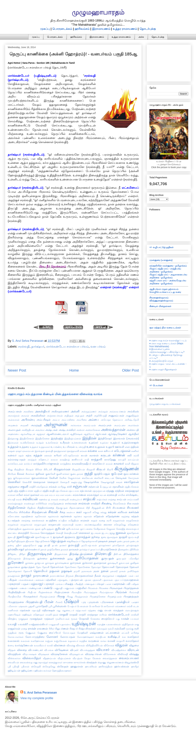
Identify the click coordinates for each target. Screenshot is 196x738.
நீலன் (98, 575)
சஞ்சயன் (80, 486)
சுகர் (79, 512)
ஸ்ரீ (9, 666)
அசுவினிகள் (38, 415)
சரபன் (103, 495)
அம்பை (93, 419)
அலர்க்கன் (133, 425)
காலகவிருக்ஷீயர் (81, 463)
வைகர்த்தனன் (110, 658)
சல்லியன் (30, 499)
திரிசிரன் (134, 549)
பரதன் (25, 583)
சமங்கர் (11, 495)
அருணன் (13, 425)
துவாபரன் (124, 563)
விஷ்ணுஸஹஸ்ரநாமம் (161, 300)
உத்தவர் (34, 447)
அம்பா (56, 419)
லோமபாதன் (67, 636)
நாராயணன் (41, 575)
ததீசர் (18, 545)
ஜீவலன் (30, 541)
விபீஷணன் (62, 649)
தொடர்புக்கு (148, 28)
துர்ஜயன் (39, 563)
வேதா (87, 658)
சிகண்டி (106, 503)
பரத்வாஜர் (36, 584)
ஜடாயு (105, 533)
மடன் (136, 606)
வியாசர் (103, 650)
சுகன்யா (71, 512)
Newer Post (17, 370)
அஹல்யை (13, 434)
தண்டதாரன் (123, 541)
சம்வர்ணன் (79, 494)
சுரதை (102, 520)
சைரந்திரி (23, 532)
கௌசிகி (26, 482)
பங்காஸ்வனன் (25, 580)
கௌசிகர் (14, 482)
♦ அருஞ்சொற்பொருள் (161, 361)
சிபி (108, 507)
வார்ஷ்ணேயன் (24, 645)
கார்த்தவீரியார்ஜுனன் (46, 463)
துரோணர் (16, 563)
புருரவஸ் (93, 602)
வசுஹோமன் (37, 641)
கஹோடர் (44, 459)
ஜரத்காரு (70, 537)
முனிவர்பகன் (62, 618)
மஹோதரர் (38, 614)
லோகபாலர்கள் (16, 637)
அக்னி (75, 411)
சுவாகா (108, 524)
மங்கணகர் (120, 606)
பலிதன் (135, 584)
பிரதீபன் (32, 592)
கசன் (100, 451)
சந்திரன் (119, 490)
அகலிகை (28, 411)
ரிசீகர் (51, 628)
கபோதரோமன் (71, 455)
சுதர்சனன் (66, 516)
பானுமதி (57, 588)
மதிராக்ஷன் (48, 610)
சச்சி (69, 486)
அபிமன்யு (28, 419)
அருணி (24, 425)
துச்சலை (42, 558)
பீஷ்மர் (71, 601)
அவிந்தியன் (28, 430)
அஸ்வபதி (132, 429)
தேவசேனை (83, 567)
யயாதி (12, 624)
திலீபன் (117, 554)
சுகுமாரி (87, 512)
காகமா (54, 459)
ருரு (21, 632)
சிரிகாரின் (13, 512)
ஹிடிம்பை (27, 670)
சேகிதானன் (100, 529)
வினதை (22, 649)
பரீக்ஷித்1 (78, 584)
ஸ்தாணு (102, 662)
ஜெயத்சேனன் (42, 541)
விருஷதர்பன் (76, 654)
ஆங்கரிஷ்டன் (27, 434)
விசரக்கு (71, 645)
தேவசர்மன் (57, 566)
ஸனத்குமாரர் (55, 662)
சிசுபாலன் (133, 503)
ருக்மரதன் (102, 628)
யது (118, 618)
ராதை (24, 628)
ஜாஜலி (123, 537)
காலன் (109, 463)
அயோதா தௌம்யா (112, 419)
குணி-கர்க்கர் (62, 474)
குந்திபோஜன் (102, 473)
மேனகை (95, 618)
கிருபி (110, 469)
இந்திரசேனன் (27, 438)
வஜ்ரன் (49, 641)
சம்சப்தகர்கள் (31, 494)
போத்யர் (71, 606)
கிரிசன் (38, 469)
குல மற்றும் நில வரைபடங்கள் (165, 327)
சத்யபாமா (74, 491)
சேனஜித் (120, 529)
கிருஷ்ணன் (126, 468)
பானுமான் (68, 588)
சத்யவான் (86, 490)
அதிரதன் (68, 415)
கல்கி (136, 455)
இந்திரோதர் (105, 438)
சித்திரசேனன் (16, 507)
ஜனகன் (121, 533)
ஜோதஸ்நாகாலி (89, 541)
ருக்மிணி (119, 628)
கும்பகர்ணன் (131, 473)
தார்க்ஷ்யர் (37, 346)
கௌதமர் (52, 482)
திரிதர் (22, 554)
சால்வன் (84, 503)
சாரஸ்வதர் (29, 503)
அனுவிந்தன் (132, 415)
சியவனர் (133, 507)
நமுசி (77, 571)
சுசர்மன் (134, 512)
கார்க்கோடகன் (15, 463)
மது (58, 610)
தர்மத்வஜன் (132, 545)
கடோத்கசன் (122, 451)
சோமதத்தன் (48, 532)
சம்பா (52, 495)
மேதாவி (84, 618)
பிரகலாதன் (116, 588)
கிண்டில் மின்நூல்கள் (160, 306)
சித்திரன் (31, 508)
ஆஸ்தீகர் (133, 433)
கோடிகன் (121, 477)
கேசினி (53, 477)
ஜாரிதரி (12, 541)
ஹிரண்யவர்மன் (42, 670)
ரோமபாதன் (69, 632)
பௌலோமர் (107, 606)
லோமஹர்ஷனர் (85, 637)
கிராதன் (30, 469)
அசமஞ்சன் (14, 415)
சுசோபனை (13, 516)
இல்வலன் (13, 442)
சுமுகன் (84, 520)
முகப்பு (45, 28)
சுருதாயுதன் (40, 524)
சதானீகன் (118, 486)
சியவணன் (118, 507)
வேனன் (96, 658)
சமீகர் (19, 494)
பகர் (137, 576)
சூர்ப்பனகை (86, 529)
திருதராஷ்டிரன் (39, 554)
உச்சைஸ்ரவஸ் (79, 442)
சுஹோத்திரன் (15, 529)
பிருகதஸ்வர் (30, 596)
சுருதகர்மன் (119, 520)
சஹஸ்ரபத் (44, 499)
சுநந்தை (125, 516)
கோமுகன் (133, 478)
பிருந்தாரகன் (81, 596)
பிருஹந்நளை (16, 602)
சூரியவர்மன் (72, 529)
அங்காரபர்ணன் (117, 411)
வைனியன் (13, 662)
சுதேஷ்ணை (113, 516)
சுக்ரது (103, 512)
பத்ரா (116, 580)
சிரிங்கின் (24, 512)
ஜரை (103, 537)
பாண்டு (47, 588)
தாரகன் (64, 549)
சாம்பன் (121, 499)
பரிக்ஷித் (68, 583)
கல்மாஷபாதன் (17, 459)
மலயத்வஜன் (132, 610)
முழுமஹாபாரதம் (98, 12)
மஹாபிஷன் (14, 614)
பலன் (108, 584)
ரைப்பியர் (55, 632)
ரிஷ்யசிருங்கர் (87, 628)
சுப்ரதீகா (62, 520)
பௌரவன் (82, 606)
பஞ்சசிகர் (50, 579)
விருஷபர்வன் (93, 654)
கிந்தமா (135, 463)
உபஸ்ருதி (81, 447)
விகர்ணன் (60, 645)
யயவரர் (134, 618)
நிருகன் (70, 576)
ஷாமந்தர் (43, 662)
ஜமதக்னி (58, 537)
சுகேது (96, 512)
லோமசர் (52, 636)
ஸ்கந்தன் (91, 662)
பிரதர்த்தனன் (131, 588)
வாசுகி (111, 640)
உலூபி (110, 446)
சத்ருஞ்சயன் (99, 491)
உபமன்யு (56, 446)
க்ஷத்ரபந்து (76, 482)
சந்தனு (110, 490)
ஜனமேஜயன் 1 (43, 537)
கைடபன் (109, 478)
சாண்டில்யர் (76, 499)
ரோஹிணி (82, 632)
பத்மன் (87, 580)
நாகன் (122, 571)
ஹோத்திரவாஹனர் (61, 670)
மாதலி (63, 614)
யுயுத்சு (101, 624)
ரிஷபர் (74, 628)
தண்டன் (134, 541)
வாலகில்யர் (40, 645)
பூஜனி (31, 606)
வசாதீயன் (101, 637)
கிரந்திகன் (19, 469)
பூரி (50, 606)
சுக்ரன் (112, 512)
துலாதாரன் (100, 562)
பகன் (130, 576)
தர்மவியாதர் (16, 549)
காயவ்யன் (133, 459)
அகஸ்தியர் (42, 411)
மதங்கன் (25, 610)
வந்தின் (83, 641)
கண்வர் (12, 455)
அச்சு (141, 37)
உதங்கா (104, 442)
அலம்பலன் (90, 425)
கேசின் (63, 478)
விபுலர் (74, 649)
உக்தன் (40, 442)
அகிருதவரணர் (60, 411)
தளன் (43, 549)
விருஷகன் (43, 654)
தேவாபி (27, 571)
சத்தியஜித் (13, 491)
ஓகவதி (49, 451)
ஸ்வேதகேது (48, 666)
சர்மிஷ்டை (132, 494)
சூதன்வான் (28, 529)
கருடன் (106, 455)
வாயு (11, 645)
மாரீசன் (103, 614)
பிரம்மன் (121, 592)
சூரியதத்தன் (47, 529)
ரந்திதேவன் (128, 624)
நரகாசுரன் (87, 571)
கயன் (84, 455)
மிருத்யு (12, 618)
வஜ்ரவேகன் (60, 641)
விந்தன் (12, 650)
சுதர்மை (78, 516)
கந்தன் (37, 455)
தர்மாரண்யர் (32, 549)
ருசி (136, 628)
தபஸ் (55, 545)
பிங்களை (104, 588)
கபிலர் (57, 455)
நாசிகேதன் (133, 571)
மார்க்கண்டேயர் (118, 614)
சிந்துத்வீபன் (98, 508)
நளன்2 (114, 571)
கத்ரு (28, 455)
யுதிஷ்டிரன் (84, 623)
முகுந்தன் (23, 618)
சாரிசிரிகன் (41, 503)
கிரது (10, 469)
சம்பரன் (44, 495)
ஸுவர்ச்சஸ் (80, 662)
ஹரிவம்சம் (82, 28)
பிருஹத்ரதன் (131, 596)
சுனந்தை (25, 520)
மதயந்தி (36, 610)
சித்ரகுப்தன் (62, 508)
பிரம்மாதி (134, 592)
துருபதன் (107, 558)
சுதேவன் (99, 516)
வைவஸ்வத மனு (29, 662)
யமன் (125, 618)
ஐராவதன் (40, 451)
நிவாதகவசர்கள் (84, 575)
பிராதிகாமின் (14, 596)
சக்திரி (32, 486)
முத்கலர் (49, 618)
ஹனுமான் (76, 666)
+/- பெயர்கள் (156, 385)
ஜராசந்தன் (83, 537)
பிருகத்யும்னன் (47, 596)
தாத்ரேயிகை (53, 549)
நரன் (96, 571)
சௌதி (59, 533)
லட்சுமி (125, 632)
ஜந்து (112, 533)
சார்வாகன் (71, 503)
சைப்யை (12, 533)
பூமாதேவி (41, 606)
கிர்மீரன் (12, 474)
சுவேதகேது (120, 524)
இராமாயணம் (101, 28)
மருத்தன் (118, 610)
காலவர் (119, 463)
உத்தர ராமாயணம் (125, 28)
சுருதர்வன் (13, 524)
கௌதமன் (39, 482)
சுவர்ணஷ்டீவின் (93, 524)
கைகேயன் (87, 478)
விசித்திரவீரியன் (94, 645)
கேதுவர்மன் (74, 478)
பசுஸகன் (39, 580)
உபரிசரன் (69, 446)
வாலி (50, 645)
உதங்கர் (93, 442)
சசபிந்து (62, 486)
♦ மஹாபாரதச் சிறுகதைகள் (163, 369)
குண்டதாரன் (76, 474)
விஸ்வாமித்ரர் (31, 658)
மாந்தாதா (92, 614)
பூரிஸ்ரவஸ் (59, 606)
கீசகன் (20, 473)
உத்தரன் (13, 446)
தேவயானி (108, 566)
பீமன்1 (58, 602)
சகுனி (24, 486)
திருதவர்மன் (61, 554)
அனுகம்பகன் (116, 415)
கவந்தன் (32, 459)
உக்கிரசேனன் (27, 442)
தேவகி (45, 567)
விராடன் (133, 650)
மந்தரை (92, 610)
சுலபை (79, 524)
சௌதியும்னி (71, 533)
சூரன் (38, 529)
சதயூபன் (107, 486)
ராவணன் (42, 628)
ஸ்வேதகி (36, 666)
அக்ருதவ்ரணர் (88, 411)
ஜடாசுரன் (96, 533)
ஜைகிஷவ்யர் (74, 541)
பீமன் (48, 602)
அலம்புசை (120, 425)
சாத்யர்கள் (102, 499)
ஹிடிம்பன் (14, 670)
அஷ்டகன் (51, 429)
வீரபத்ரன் (78, 658)
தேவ (38, 567)
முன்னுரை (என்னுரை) (160, 260)
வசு (124, 637)
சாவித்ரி (95, 503)
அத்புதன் (79, 415)
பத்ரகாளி (96, 580)
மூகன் (74, 618)
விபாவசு (48, 650)
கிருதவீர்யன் (78, 469)
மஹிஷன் (27, 614)
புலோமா (12, 606)
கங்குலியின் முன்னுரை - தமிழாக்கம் (168, 265)
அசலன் (25, 415)
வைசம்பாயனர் (129, 658)
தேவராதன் (122, 566)
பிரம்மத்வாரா (106, 592)
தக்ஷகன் (103, 541)
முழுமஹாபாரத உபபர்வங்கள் (165, 404)
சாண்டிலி (64, 499)
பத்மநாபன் (76, 579)
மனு (100, 610)
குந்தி (88, 473)
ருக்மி (111, 628)
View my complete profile (36, 698)
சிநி (88, 508)
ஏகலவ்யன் (28, 451)
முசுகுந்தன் (36, 618)
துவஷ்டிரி (113, 563)
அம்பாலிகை (68, 419)
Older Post (130, 370)
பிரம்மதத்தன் (90, 592)
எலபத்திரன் (132, 446)
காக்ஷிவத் (65, 459)
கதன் (21, 455)
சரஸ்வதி (24, 346)
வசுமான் (25, 641)
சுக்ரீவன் (122, 512)
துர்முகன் (75, 562)
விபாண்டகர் (35, 649)
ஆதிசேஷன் (76, 434)
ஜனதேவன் (133, 533)
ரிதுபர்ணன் (62, 628)
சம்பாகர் (60, 495)
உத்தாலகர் (44, 447)
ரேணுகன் (30, 632)
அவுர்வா (39, 430)
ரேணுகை (42, 632)
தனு (40, 545)
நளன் (104, 571)
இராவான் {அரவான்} (126, 438)
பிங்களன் (93, 588)
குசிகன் (40, 473)
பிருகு (61, 596)
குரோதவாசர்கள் (21, 478)
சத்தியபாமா (26, 490)
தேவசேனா (70, 567)
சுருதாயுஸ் (54, 524)
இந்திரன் (89, 438)
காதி (86, 459)
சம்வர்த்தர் (93, 494)
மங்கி (129, 606)
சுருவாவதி (67, 524)
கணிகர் (135, 451)
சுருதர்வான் (26, 524)
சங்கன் (53, 486)
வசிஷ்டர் (114, 636)
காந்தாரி (96, 459)
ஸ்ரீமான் (25, 666)
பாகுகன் (13, 588)
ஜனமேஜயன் (25, 537)
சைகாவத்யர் (132, 529)
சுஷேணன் (133, 524)
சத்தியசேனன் (132, 486)
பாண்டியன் (34, 588)
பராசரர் (49, 584)
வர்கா (103, 641)
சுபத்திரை (51, 520)
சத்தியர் (38, 491)
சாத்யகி (89, 499)
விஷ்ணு (134, 654)
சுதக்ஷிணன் (27, 516)
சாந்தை (112, 499)
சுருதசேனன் (132, 520)
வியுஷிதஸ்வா (118, 650)
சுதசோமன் (40, 516)
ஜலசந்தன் (112, 537)
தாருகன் (74, 549)
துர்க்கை (29, 563)
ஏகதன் (11, 451)
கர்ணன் (119, 455)
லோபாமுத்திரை (34, 636)
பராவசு (59, 584)
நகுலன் (54, 571)
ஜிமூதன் (20, 541)
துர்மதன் (49, 563)
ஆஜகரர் (40, 434)
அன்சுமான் (13, 419)
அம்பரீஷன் (44, 419)
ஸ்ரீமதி (16, 666)
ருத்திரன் (12, 632)
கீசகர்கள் (30, 474)
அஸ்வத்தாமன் (113, 430)
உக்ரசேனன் (52, 442)
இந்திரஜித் (57, 438)
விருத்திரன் (14, 654)
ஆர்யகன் (101, 433)
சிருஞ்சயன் (39, 512)
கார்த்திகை (65, 463)
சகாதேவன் (131, 482)
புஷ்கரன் (22, 606)
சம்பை (68, 495)
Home (74, 370)
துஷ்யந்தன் (28, 566)
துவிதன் (134, 563)
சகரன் (119, 482)
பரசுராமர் (14, 584)
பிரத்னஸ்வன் (45, 592)
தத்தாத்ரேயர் (29, 545)
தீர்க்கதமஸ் (29, 558)
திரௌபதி (103, 554)
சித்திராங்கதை (45, 507)
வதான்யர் (73, 641)
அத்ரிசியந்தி (100, 415)
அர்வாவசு (75, 425)
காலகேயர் (98, 463)
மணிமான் (13, 610)
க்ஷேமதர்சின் (91, 482)
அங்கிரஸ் (133, 411)
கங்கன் (83, 451)
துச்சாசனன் (57, 558)
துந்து (70, 558)
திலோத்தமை (131, 553)
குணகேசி (50, 474)
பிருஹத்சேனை (98, 596)
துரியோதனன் (87, 558)
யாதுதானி (54, 624)
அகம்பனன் (15, 411)
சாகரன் (54, 499)
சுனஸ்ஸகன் (38, 520)
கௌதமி (64, 482)
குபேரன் (116, 473)
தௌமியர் (40, 571)
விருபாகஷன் (30, 654)
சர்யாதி (11, 499)
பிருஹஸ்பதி (34, 602)
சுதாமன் (88, 516)
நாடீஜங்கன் (14, 576)
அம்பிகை (81, 419)
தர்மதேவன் (118, 545)
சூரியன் (60, 528)
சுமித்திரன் (73, 520)
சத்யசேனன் (62, 491)
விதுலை (134, 645)
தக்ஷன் (112, 541)
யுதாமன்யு (65, 624)
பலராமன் (118, 584)
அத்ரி (89, 415)
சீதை (62, 512)
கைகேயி (98, 478)
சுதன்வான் (53, 516)
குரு (10, 478)
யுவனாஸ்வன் (113, 624)
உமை (90, 446)
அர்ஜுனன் (55, 424)
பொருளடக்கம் (62, 28)
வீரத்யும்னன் (64, 658)
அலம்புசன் (105, 425)
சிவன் (53, 512)
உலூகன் (100, 446)
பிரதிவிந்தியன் (16, 592)
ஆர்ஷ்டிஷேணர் (117, 433)
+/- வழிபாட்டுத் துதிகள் (161, 247)
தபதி (47, 545)
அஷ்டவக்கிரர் (67, 429)
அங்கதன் (103, 411)
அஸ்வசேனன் (92, 430)
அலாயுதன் (14, 429)
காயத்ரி (122, 459)
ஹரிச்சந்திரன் (105, 666)
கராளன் (94, 455)
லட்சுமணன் (113, 632)
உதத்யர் (115, 442)
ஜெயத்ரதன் (58, 541)
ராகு (137, 624)
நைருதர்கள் (108, 576)
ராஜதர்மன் (14, 628)
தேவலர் (134, 566)
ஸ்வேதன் (63, 666)
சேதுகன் (110, 529)
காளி (127, 463)
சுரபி (109, 520)
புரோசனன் (107, 602)
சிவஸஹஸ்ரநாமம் (158, 297)
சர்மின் (121, 495)
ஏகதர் (19, 451)
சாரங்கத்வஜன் (15, 503)
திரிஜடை (12, 554)
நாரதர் (26, 575)
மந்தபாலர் (81, 610)
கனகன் (48, 455)
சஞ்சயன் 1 (95, 486)
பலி (128, 583)
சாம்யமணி (133, 499)
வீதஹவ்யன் (49, 658)
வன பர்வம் (98, 346)
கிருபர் (100, 469)
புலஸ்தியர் (122, 602)
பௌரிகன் (94, 606)
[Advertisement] (168, 62)
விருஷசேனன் (59, 654)
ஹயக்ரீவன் (91, 666)
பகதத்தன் (121, 575)
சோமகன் (35, 533)
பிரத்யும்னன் (61, 592)
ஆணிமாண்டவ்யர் (57, 433)
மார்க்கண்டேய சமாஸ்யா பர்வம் (67, 346)
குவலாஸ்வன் (39, 477)
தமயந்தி (73, 545)
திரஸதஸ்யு (123, 549)
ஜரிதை (95, 537)
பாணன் (23, 588)
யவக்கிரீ (23, 624)
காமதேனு (110, 459)
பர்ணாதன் (89, 584)
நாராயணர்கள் (57, 576)
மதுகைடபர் (68, 610)
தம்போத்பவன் (89, 545)
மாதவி (73, 614)
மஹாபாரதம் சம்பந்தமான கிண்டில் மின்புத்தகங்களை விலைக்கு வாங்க (55, 394)
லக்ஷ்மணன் (97, 632)
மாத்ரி (82, 614)
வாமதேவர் (132, 640)
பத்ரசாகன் (107, 580)
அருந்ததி (36, 425)
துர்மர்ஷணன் (62, 563)
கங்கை (92, 451)
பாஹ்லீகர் (81, 588)
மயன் (107, 610)
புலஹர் (135, 602)
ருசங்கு (129, 628)
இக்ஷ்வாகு (13, 438)
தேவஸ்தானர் (15, 571)
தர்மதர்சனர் (105, 545)
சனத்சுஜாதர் (132, 490)
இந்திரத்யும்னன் (72, 438)
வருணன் (93, 640)
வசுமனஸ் (13, 640)
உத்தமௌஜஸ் (130, 442)
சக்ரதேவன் (42, 486)
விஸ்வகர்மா (14, 658)
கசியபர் (108, 450)
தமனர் (63, 545)
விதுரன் (121, 645)
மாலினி (135, 614)
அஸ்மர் (80, 430)
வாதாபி (120, 641)
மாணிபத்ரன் (51, 614)
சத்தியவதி (48, 490)
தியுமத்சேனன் (108, 549)
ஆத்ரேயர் (89, 434)
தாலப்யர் (95, 549)
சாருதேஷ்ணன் (56, 503)
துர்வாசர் (87, 562)
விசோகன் (109, 645)
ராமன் (32, 628)
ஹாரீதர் (135, 666)
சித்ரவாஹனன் (76, 508)
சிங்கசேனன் (119, 503)
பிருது (70, 596)
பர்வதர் (100, 583)
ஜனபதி (11, 537)
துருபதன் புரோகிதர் (128, 558)
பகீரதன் (12, 579)
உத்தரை (24, 446)
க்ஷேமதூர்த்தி (107, 482)
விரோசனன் (109, 654)
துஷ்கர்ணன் (14, 567)
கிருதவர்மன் (62, 469)
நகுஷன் (66, 571)
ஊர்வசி (119, 446)
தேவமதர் (96, 567)
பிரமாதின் (76, 592)
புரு (84, 602)
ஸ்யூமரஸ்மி (132, 662)
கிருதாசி (90, 469)
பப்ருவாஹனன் (129, 579)
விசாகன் (80, 645)
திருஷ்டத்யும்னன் (81, 554)
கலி (129, 455)
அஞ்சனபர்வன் (55, 415)
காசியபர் (77, 459)
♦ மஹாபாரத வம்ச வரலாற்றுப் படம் (168, 340)
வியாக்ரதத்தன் (87, 650)
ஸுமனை (68, 662)
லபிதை (135, 632)
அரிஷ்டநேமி (132, 419)
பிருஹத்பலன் (114, 596)
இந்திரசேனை (42, 438)
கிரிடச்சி (48, 469)
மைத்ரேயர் (107, 618)
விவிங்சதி (122, 654)
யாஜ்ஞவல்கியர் (38, 624)
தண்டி (11, 545)
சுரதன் (94, 520)
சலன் (19, 499)
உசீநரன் (65, 442)
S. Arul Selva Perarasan (40, 692)
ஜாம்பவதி (133, 537)
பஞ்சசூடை (63, 580)
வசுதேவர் (133, 636)
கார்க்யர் (28, 463)
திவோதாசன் (14, 558)
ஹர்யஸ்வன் (121, 666)
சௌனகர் (84, 532)
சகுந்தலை (13, 486)
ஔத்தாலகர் (60, 451)
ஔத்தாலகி (73, 451)
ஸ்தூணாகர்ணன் (115, 662)
